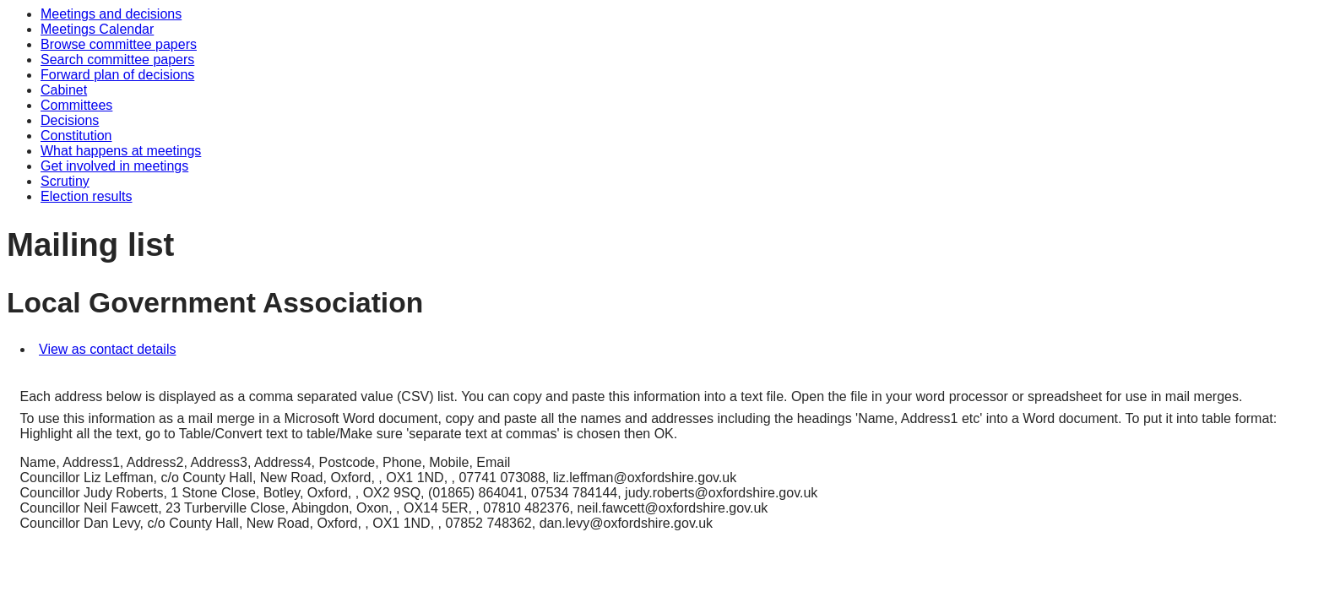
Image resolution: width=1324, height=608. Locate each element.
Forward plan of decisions (117, 75)
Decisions (70, 120)
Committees (76, 105)
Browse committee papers (119, 44)
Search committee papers (117, 59)
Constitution (76, 135)
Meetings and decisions (111, 14)
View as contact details (107, 349)
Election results (87, 196)
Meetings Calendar (97, 29)
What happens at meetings (121, 151)
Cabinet (64, 90)
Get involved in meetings (114, 166)
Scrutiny (65, 181)
